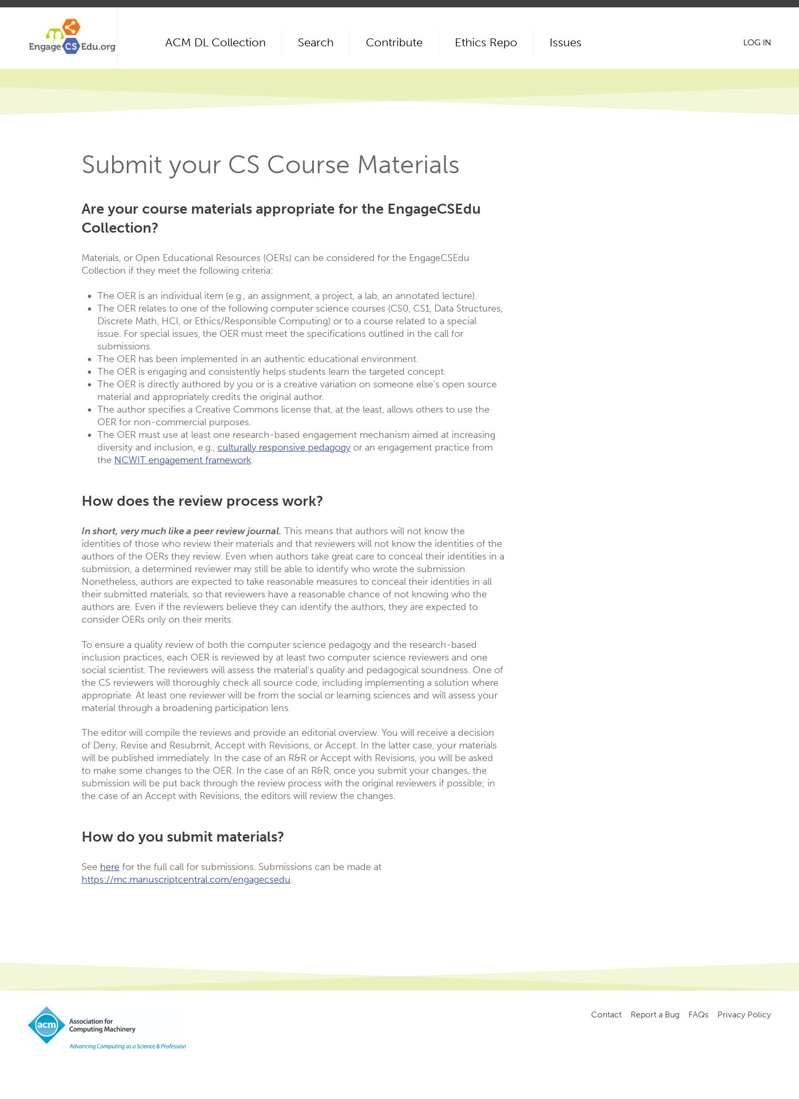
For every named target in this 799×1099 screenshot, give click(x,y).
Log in (757, 42)
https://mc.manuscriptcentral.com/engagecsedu (186, 879)
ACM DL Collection (215, 42)
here (109, 867)
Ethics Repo (486, 42)
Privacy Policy (744, 1015)
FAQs (698, 1015)
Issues (566, 42)
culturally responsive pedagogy (284, 447)
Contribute (394, 42)
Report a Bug (655, 1015)
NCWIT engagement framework (182, 460)
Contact (606, 1015)
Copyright (205, 1068)
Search (316, 42)
